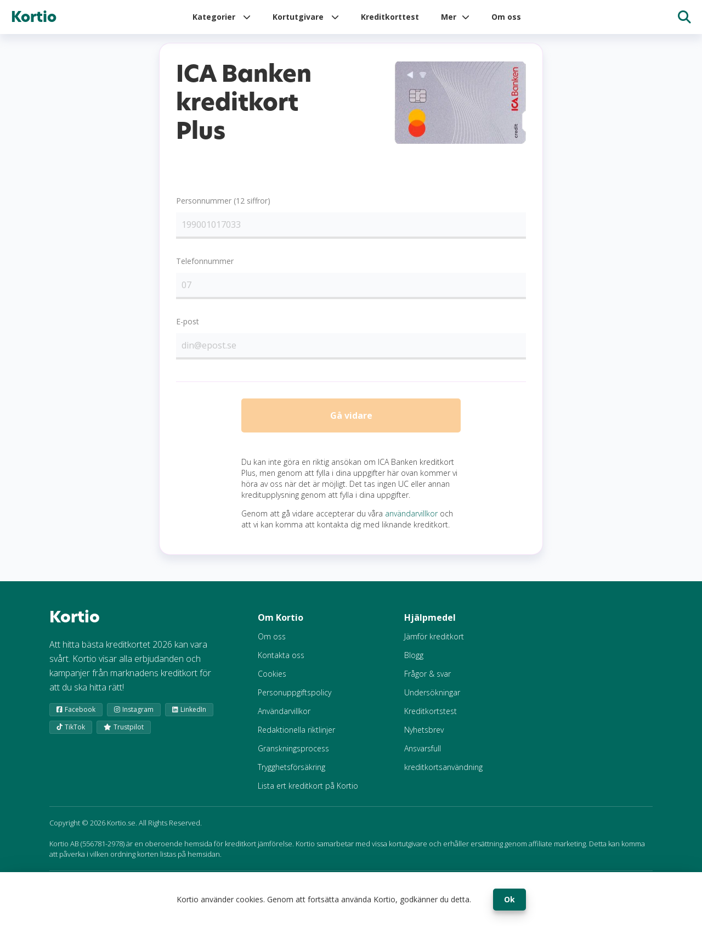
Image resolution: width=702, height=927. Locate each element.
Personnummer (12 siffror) (223, 200)
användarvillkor (411, 520)
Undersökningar (432, 699)
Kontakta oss (281, 661)
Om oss (506, 17)
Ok (509, 899)
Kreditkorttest (390, 17)
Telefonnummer (205, 261)
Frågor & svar (427, 680)
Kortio (33, 17)
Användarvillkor (284, 717)
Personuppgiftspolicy (294, 699)
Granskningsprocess (293, 755)
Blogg (413, 661)
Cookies (272, 680)
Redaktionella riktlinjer (296, 736)
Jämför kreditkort (434, 643)
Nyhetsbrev (424, 736)
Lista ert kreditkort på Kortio (308, 792)
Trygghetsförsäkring (291, 773)
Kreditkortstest (430, 717)
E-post (187, 321)
